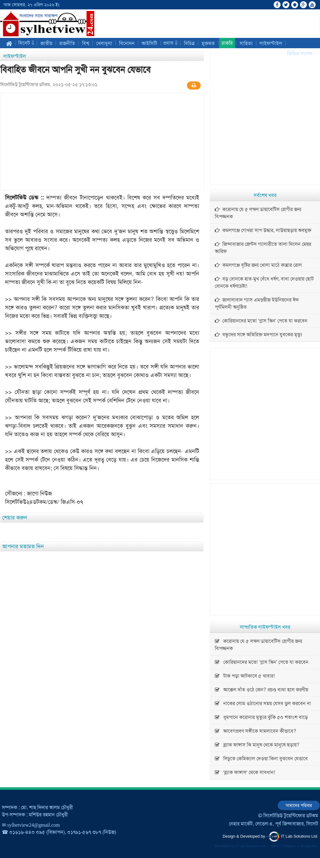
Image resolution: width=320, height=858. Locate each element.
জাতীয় (46, 43)
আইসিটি (149, 43)
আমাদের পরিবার (299, 805)
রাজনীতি (67, 43)
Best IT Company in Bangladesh (294, 846)
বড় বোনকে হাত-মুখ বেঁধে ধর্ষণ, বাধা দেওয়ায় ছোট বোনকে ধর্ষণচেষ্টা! (264, 282)
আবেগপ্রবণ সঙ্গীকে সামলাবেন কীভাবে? (255, 731)
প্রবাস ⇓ (170, 43)
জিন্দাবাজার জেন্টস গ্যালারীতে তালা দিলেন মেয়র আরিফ (263, 248)
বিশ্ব (85, 43)
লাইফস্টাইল (271, 43)
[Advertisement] (25, 154)
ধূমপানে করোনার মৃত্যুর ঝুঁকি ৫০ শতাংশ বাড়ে (261, 717)
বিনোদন (127, 43)
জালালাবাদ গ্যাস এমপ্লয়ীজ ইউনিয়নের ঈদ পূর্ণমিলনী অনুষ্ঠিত (257, 303)
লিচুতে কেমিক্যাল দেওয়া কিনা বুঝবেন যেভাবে (261, 758)
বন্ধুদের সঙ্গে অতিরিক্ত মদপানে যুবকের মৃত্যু (258, 334)
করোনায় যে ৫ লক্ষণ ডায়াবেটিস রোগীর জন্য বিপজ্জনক (258, 213)
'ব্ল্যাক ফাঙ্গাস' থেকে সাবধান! (245, 772)
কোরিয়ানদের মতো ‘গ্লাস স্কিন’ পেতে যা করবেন (261, 321)
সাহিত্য (246, 43)
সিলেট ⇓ (26, 43)
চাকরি (227, 43)
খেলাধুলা (104, 43)
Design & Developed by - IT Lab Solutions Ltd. (270, 836)
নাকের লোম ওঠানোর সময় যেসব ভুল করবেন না (263, 703)
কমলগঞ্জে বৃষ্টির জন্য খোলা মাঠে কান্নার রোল (258, 265)
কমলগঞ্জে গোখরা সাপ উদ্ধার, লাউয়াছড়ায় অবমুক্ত (263, 230)
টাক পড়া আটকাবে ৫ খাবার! (245, 676)
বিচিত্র (189, 43)
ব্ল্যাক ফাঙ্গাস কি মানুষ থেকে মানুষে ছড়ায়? (257, 745)
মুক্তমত (208, 43)
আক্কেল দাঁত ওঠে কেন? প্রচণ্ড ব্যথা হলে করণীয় (261, 689)
